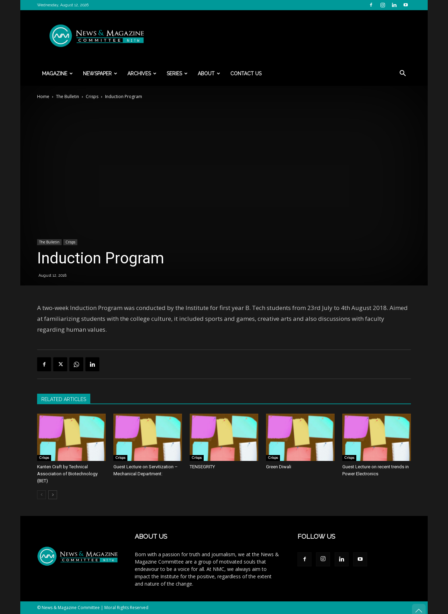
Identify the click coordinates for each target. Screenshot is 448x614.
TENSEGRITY (202, 466)
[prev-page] (41, 494)
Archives (141, 73)
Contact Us (245, 73)
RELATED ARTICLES (63, 399)
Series (177, 73)
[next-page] (52, 494)
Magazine (57, 73)
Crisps (92, 96)
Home (43, 96)
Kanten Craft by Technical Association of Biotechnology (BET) (67, 473)
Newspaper (100, 73)
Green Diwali (278, 466)
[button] (402, 74)
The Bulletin (67, 96)
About (209, 73)
